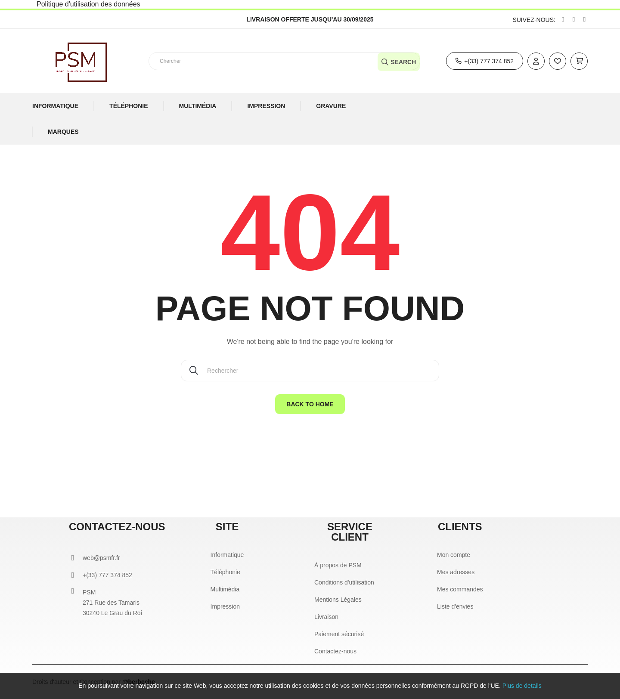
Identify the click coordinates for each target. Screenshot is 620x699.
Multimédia (225, 589)
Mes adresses (455, 572)
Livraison (326, 616)
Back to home (309, 404)
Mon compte (453, 554)
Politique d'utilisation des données (88, 4)
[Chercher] (310, 370)
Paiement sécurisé (339, 634)
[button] (484, 61)
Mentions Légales (338, 599)
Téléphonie (225, 572)
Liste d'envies (455, 606)
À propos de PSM (338, 565)
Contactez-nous (335, 651)
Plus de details (522, 685)
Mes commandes (460, 589)
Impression (225, 606)
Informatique (227, 554)
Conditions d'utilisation (344, 582)
